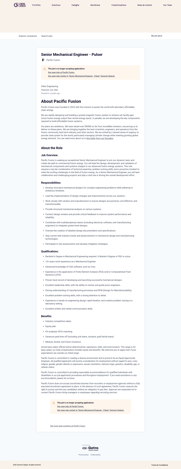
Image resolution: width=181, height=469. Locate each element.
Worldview (95, 5)
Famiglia (75, 5)
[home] (19, 5)
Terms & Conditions (159, 465)
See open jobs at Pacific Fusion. (61, 72)
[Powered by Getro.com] (90, 448)
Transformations (118, 5)
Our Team (167, 5)
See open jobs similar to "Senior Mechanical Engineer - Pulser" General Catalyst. (81, 76)
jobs (46, 36)
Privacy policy (83, 455)
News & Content (144, 5)
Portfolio (36, 5)
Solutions (56, 5)
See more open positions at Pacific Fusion (67, 426)
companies (28, 36)
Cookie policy (95, 455)
